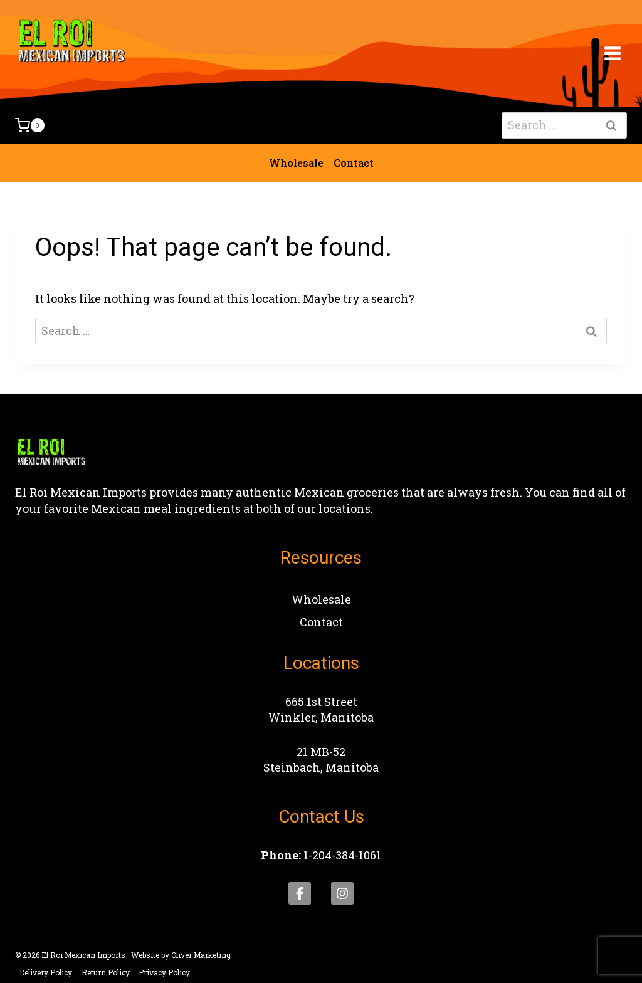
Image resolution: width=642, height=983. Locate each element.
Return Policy (106, 972)
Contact (354, 162)
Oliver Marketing (201, 955)
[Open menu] (612, 53)
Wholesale (296, 162)
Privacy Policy (164, 972)
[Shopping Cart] (30, 125)
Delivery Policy (45, 972)
